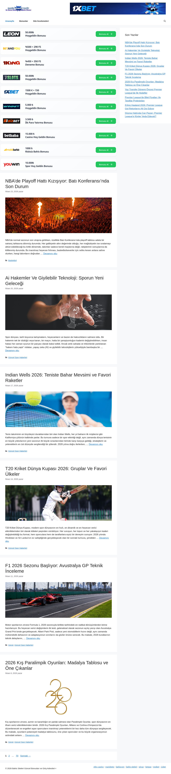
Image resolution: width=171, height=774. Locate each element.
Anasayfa (9, 21)
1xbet (163, 767)
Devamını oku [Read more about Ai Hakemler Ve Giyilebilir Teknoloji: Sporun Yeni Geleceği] (12, 350)
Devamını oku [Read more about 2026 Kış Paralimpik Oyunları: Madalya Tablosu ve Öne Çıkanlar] (32, 735)
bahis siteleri (131, 767)
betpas (148, 767)
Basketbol (12, 260)
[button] (164, 21)
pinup (141, 767)
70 (17, 756)
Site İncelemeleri (41, 21)
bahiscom (120, 767)
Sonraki (25, 756)
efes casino (99, 767)
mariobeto (109, 767)
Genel (10, 645)
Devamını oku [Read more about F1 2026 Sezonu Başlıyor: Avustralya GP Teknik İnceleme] (33, 638)
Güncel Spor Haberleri (17, 357)
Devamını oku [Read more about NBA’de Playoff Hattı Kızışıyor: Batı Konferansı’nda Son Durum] (50, 253)
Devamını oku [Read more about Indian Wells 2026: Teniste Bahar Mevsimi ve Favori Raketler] (96, 444)
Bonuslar (23, 21)
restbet (156, 767)
